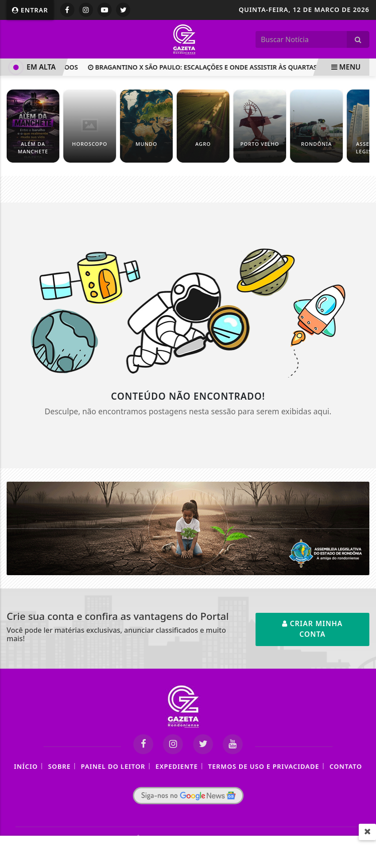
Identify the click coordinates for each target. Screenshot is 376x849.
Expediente (176, 766)
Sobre (59, 766)
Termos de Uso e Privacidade (263, 766)
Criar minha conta (312, 629)
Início (26, 766)
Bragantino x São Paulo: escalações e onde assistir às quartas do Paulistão (228, 67)
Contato (345, 766)
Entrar (30, 10)
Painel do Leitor (113, 766)
